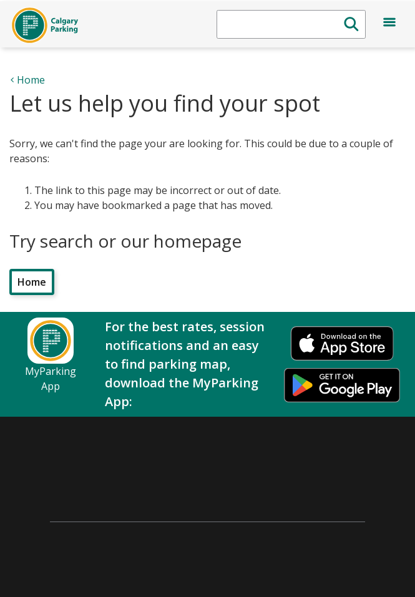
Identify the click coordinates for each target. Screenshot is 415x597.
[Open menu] (389, 24)
